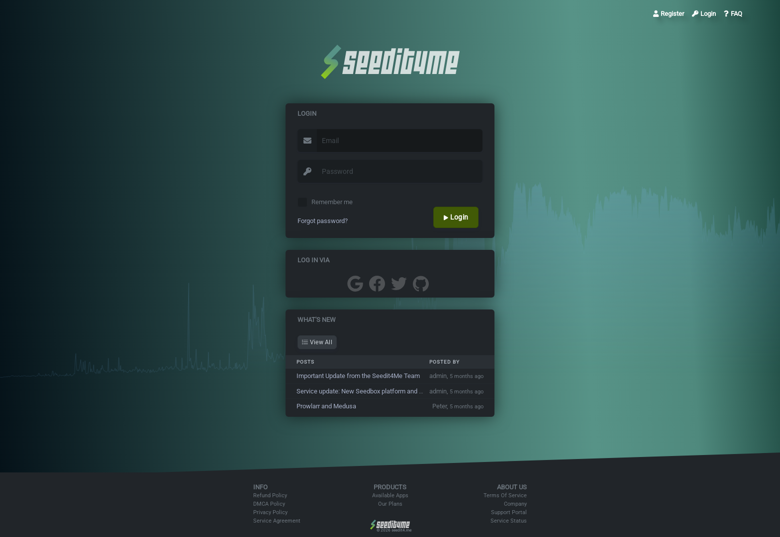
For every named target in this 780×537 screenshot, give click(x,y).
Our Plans (390, 504)
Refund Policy (270, 495)
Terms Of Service (505, 495)
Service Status (508, 521)
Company (515, 504)
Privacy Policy (270, 512)
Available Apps (390, 495)
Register (668, 13)
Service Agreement (276, 521)
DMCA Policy (269, 504)
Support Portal (509, 512)
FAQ (733, 13)
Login (704, 13)
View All (317, 342)
